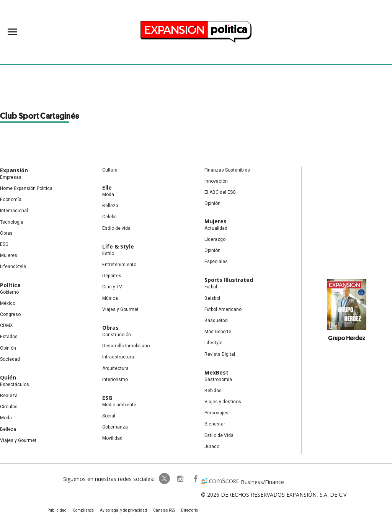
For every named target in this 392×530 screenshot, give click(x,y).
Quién (8, 377)
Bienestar (214, 424)
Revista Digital (219, 354)
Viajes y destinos (222, 401)
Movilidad (112, 438)
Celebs (109, 216)
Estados (9, 336)
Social (108, 416)
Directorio (189, 510)
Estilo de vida (116, 228)
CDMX (6, 325)
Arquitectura (115, 368)
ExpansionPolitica (195, 478)
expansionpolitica (180, 478)
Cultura (110, 170)
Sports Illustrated (228, 279)
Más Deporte (217, 331)
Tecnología (11, 222)
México (7, 303)
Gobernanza (115, 427)
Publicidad (57, 510)
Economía (10, 199)
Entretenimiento (119, 264)
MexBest (216, 372)
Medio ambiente (119, 404)
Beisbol (212, 298)
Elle (107, 187)
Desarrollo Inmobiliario (126, 345)
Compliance (83, 510)
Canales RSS (164, 510)
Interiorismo (115, 379)
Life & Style (118, 246)
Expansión (14, 170)
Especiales (216, 261)
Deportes (111, 275)
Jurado (211, 446)
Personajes (216, 412)
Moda (6, 417)
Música (110, 298)
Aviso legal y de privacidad (123, 510)
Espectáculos (14, 384)
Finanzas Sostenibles (227, 170)
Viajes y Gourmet (18, 440)
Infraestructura (118, 357)
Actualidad (215, 228)
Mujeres (8, 255)
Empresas (10, 177)
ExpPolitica (164, 478)
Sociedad (10, 359)
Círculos (9, 406)
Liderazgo (214, 239)
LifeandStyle (13, 266)
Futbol (210, 287)
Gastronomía (218, 379)
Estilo (108, 253)
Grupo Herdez (346, 338)
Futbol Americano (223, 309)
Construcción (116, 334)
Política (10, 285)
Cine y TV (112, 287)
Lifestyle (213, 342)
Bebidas (213, 390)
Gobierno (9, 292)
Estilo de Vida (219, 435)
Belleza (8, 429)
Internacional (14, 210)
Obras (6, 233)
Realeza (9, 395)
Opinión (8, 348)
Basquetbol (216, 320)
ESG (4, 244)
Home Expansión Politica (26, 188)
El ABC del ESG (220, 192)
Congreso (10, 314)
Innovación (216, 181)
